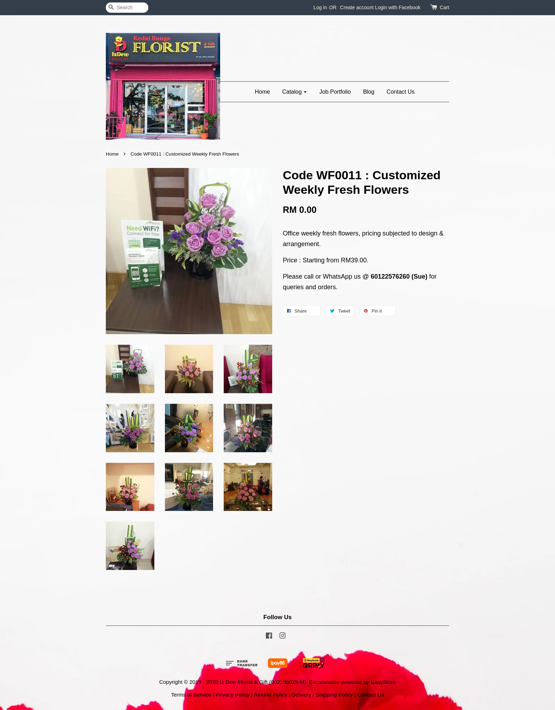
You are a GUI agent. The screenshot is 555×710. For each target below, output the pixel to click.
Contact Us (400, 92)
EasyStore (383, 682)
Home (262, 92)
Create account (357, 7)
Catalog (294, 92)
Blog (368, 92)
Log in (320, 7)
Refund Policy (270, 695)
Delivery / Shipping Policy (322, 695)
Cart (444, 7)
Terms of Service (191, 695)
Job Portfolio (335, 92)
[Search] (127, 7)
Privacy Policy (233, 695)
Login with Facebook (397, 7)
